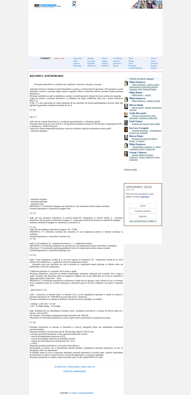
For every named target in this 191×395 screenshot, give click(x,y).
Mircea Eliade (136, 105)
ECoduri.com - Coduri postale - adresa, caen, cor (75, 366)
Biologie (91, 58)
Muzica (116, 66)
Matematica (92, 66)
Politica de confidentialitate (74, 371)
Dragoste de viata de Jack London (146, 124)
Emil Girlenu (135, 121)
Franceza (76, 63)
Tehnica (154, 68)
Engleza (104, 61)
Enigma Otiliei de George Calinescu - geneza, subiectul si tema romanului (144, 157)
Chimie (104, 58)
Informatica (117, 63)
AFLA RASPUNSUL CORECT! (142, 221)
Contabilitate (117, 58)
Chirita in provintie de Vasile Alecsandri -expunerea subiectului (143, 117)
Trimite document (85, 393)
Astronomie (77, 58)
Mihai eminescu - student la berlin (146, 101)
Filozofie (116, 61)
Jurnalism (154, 63)
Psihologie (132, 66)
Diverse (154, 58)
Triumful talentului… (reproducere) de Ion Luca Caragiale (145, 131)
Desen (131, 58)
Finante (131, 61)
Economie (91, 61)
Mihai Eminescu (137, 82)
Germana (105, 63)
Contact (73, 393)
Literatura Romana (135, 68)
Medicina (105, 66)
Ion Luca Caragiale (138, 128)
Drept (75, 61)
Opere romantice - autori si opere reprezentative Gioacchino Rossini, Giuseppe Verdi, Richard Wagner (144, 87)
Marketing (77, 66)
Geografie (91, 63)
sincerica (145, 197)
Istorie (131, 63)
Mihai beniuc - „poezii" (141, 95)
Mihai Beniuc (136, 92)
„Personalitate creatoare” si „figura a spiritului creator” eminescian (145, 148)
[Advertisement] (95, 31)
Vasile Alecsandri (137, 113)
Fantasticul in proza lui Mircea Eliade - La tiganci (143, 140)
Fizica (153, 61)
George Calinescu (138, 152)
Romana (154, 66)
